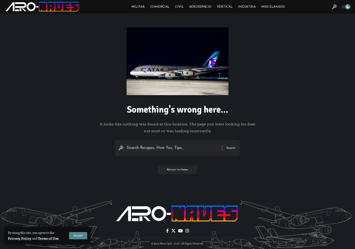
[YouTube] (180, 230)
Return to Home (177, 169)
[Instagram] (187, 230)
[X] (173, 230)
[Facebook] (167, 230)
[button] (78, 235)
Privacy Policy (19, 238)
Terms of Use (48, 238)
